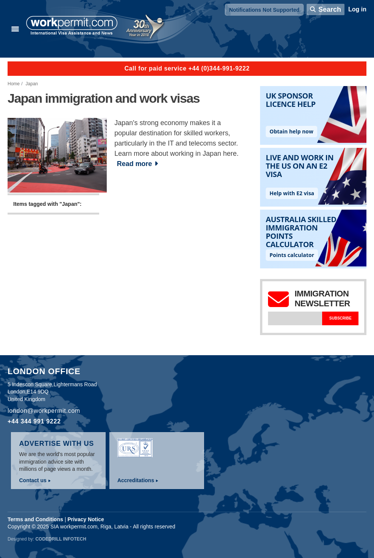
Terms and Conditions (35, 519)
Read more (134, 164)
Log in (357, 9)
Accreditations (135, 480)
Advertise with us (56, 443)
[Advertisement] (126, 294)
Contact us (32, 480)
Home (14, 83)
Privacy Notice (85, 519)
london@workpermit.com (44, 411)
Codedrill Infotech (60, 539)
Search (329, 9)
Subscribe (340, 318)
